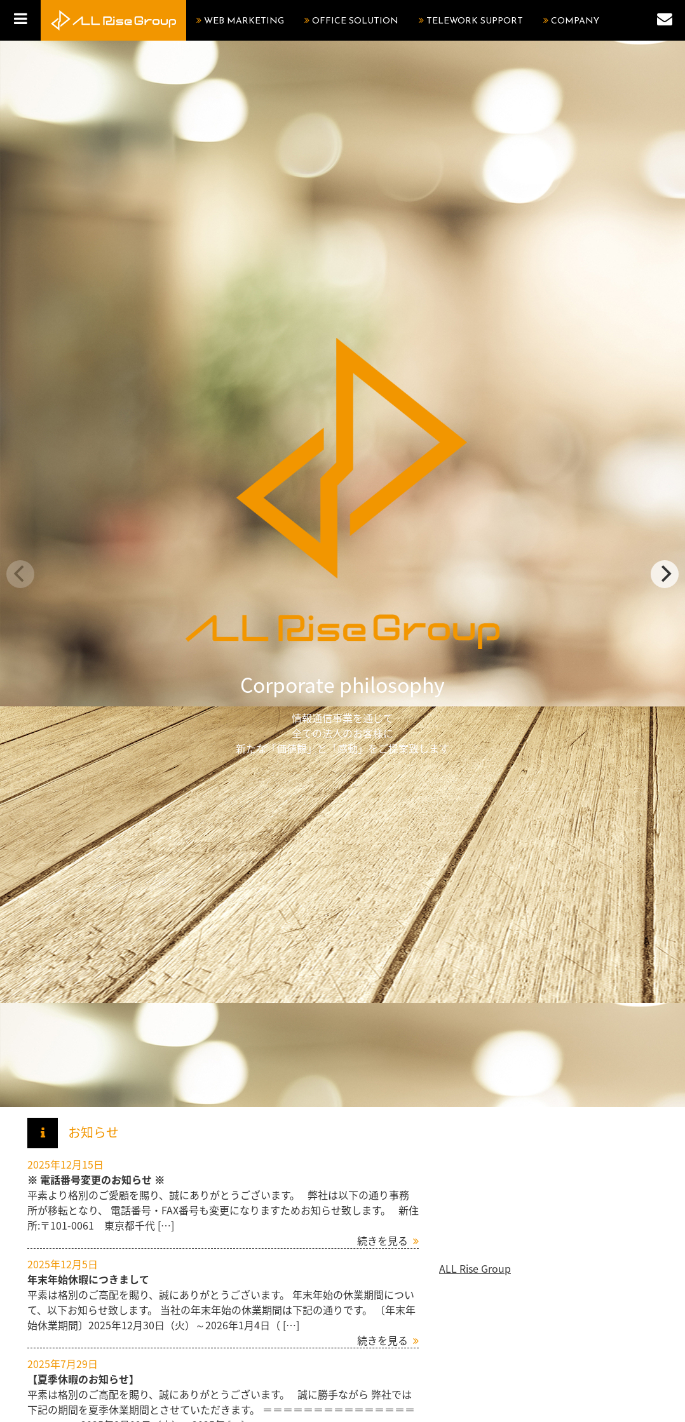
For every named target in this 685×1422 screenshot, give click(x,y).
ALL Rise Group (475, 1268)
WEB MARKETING (244, 21)
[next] (665, 574)
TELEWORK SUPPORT (474, 21)
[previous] (20, 574)
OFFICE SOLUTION (355, 21)
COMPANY (575, 21)
